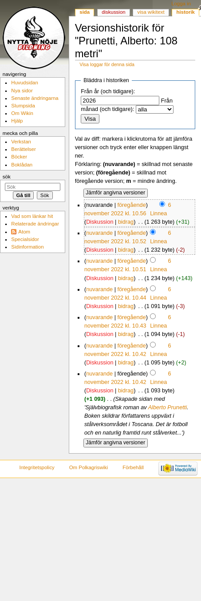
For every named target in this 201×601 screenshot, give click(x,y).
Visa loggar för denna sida (106, 64)
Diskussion (99, 222)
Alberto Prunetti (167, 407)
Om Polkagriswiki (88, 467)
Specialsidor (25, 239)
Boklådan (21, 164)
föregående (131, 205)
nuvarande (99, 233)
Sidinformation (27, 246)
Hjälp (17, 120)
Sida (84, 12)
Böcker (19, 156)
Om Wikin (22, 113)
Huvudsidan (24, 82)
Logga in (181, 3)
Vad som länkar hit (32, 216)
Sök (7, 176)
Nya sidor (21, 90)
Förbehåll (133, 467)
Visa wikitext (151, 12)
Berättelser (23, 149)
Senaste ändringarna (34, 98)
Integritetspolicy (36, 467)
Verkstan (21, 141)
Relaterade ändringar (35, 223)
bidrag (126, 222)
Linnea (158, 213)
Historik (186, 12)
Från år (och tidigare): (108, 91)
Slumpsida (23, 105)
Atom (24, 231)
